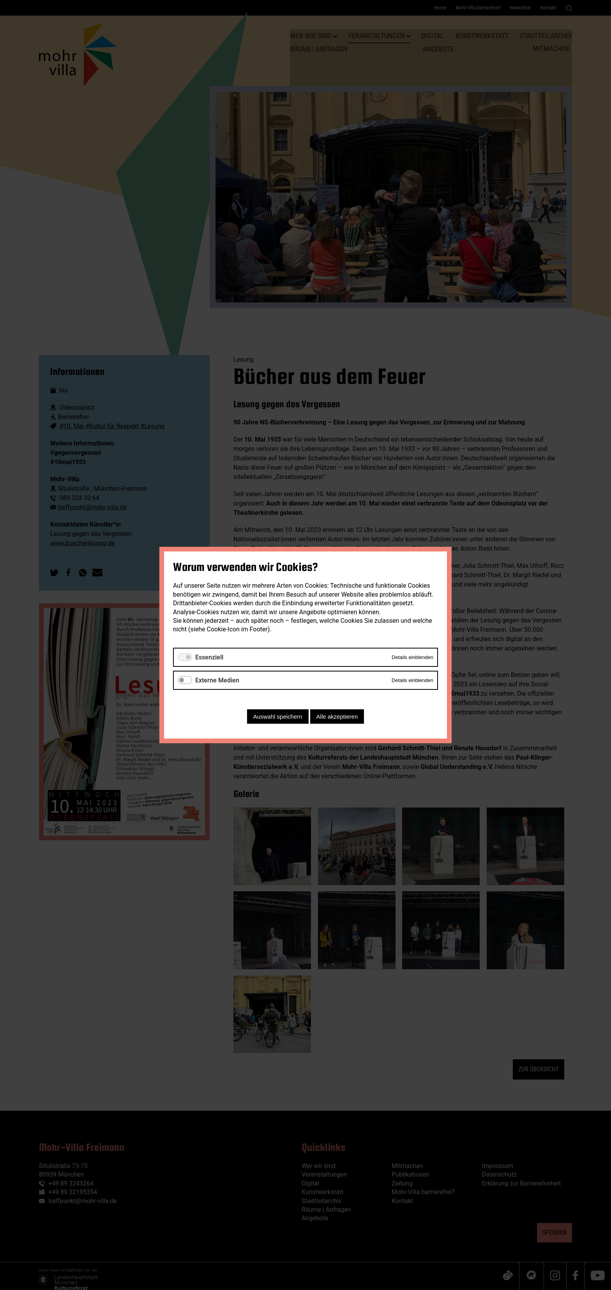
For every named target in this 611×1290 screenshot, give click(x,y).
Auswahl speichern (277, 716)
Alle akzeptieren (337, 716)
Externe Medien (217, 680)
